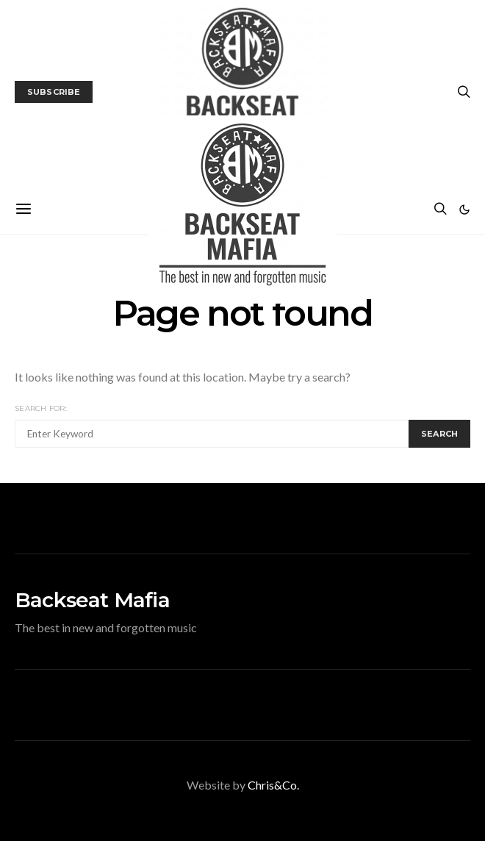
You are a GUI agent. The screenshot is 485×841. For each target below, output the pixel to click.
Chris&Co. (273, 785)
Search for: (41, 408)
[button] (464, 209)
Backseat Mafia (92, 600)
